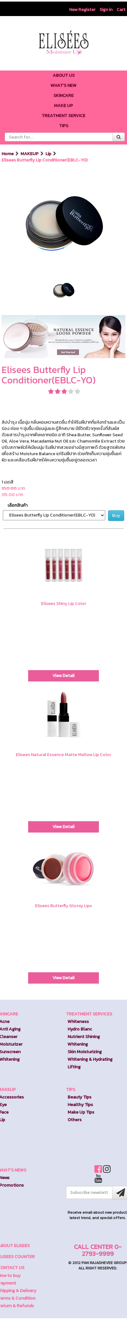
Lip (48, 153)
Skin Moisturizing (85, 1051)
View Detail (63, 675)
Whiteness (78, 1021)
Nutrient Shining (84, 1036)
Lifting (74, 1067)
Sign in (106, 9)
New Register (82, 9)
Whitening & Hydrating (90, 1059)
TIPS (70, 1089)
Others (75, 1119)
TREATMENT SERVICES (89, 1014)
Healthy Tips (80, 1104)
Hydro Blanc (80, 1029)
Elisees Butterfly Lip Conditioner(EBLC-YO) (45, 160)
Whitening (78, 1044)
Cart (121, 9)
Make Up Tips (81, 1112)
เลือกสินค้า (17, 505)
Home (8, 153)
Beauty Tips (79, 1097)
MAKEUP (30, 153)
